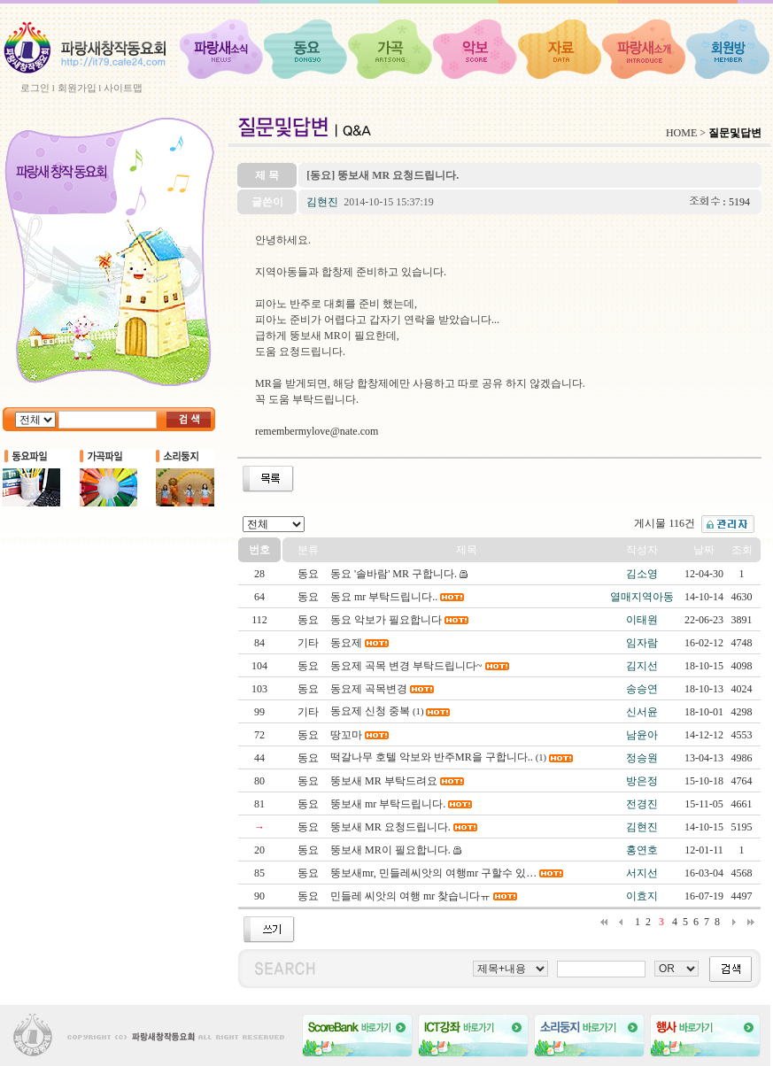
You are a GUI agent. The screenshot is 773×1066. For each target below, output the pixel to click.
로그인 (35, 87)
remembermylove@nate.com (316, 431)
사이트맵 (123, 87)
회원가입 (77, 87)
